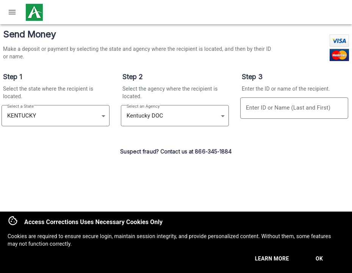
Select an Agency (143, 106)
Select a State (20, 106)
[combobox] (47, 115)
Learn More (272, 259)
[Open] (103, 116)
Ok (319, 259)
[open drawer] (12, 12)
